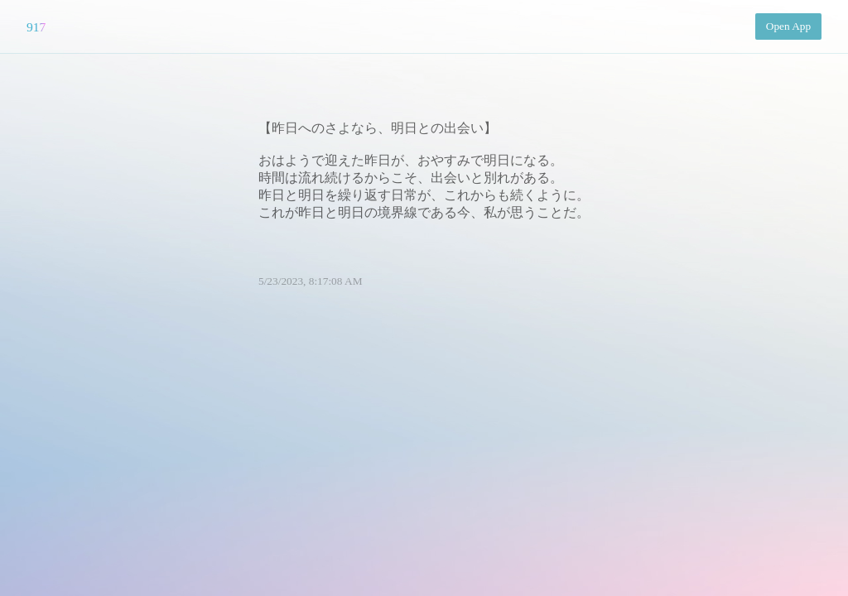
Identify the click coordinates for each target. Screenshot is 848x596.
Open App (788, 26)
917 (36, 27)
